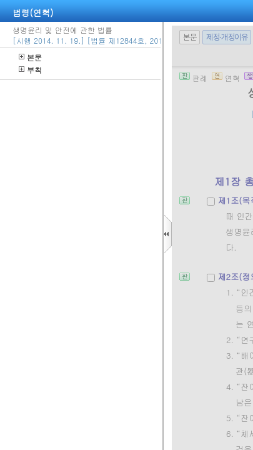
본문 (30, 57)
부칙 (30, 69)
